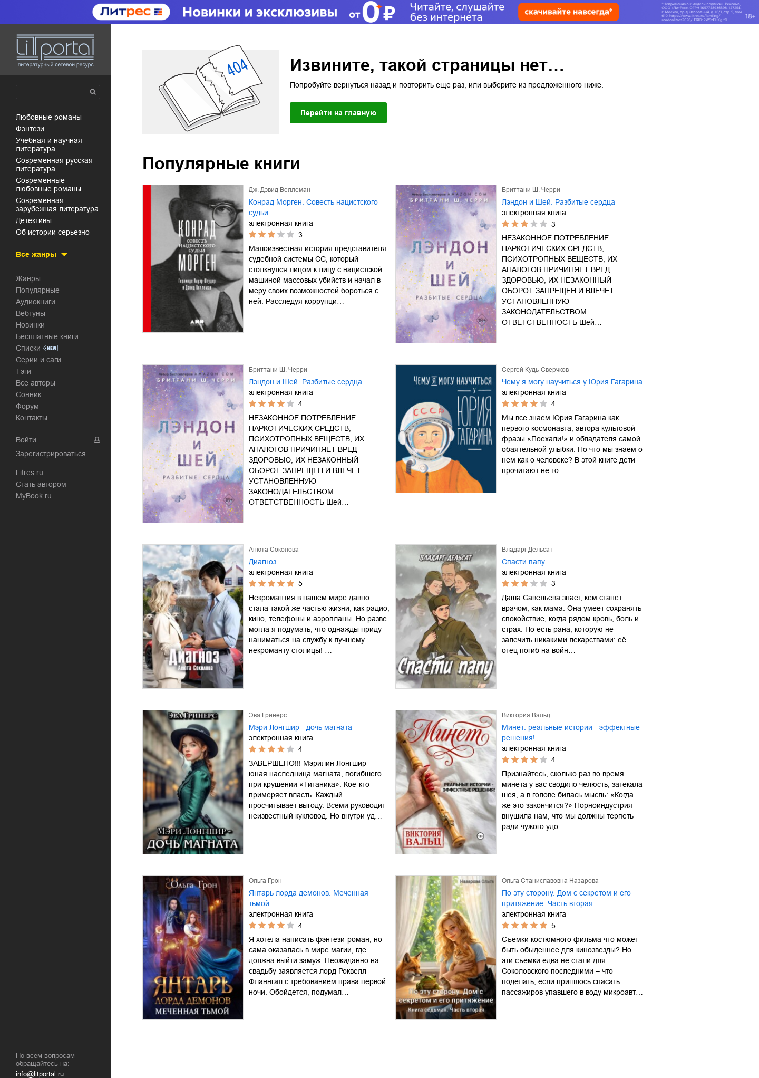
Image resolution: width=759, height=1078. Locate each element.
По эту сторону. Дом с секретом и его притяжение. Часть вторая (566, 898)
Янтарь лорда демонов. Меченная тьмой (308, 898)
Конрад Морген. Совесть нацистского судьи (313, 207)
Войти (26, 440)
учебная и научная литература (49, 144)
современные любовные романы (48, 184)
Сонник (28, 394)
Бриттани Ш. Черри (531, 190)
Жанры (28, 278)
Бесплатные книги (47, 336)
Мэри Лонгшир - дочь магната (300, 727)
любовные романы (49, 117)
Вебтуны (30, 313)
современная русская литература (54, 164)
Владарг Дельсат (527, 549)
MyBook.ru (34, 496)
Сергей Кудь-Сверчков (535, 369)
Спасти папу (523, 561)
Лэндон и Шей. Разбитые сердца (558, 202)
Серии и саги (38, 359)
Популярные (38, 290)
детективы (34, 220)
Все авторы (35, 383)
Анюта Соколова (274, 549)
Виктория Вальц (526, 715)
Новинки (30, 325)
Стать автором (41, 484)
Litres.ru (29, 472)
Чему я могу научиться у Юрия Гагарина (572, 382)
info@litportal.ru (40, 1074)
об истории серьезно (53, 232)
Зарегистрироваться (51, 453)
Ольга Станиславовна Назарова (550, 880)
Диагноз (262, 561)
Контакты (31, 417)
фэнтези (30, 128)
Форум (27, 406)
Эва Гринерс (268, 715)
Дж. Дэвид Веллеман (279, 190)
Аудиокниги (35, 301)
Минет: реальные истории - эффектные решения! (571, 732)
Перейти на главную (338, 113)
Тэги (23, 371)
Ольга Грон (265, 880)
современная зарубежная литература (57, 204)
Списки (28, 348)
